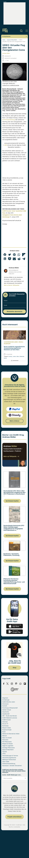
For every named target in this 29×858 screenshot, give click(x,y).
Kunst (3, 732)
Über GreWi (5, 761)
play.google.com (14, 631)
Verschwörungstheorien (9, 757)
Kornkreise (5, 726)
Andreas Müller (6, 53)
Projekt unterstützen (14, 817)
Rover (5, 358)
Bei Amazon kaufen (12, 589)
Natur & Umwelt (7, 738)
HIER (5, 145)
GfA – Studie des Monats (9, 716)
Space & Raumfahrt (12, 39)
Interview (5, 722)
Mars (18, 356)
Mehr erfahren (14, 421)
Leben (14, 356)
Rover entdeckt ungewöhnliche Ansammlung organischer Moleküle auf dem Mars (14, 348)
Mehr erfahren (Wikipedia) (11, 285)
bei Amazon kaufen (12, 501)
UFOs (3, 753)
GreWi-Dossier (6, 720)
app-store (14, 626)
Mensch (4, 735)
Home (3, 39)
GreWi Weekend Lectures (9, 718)
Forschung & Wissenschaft (10, 708)
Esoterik (4, 706)
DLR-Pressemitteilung (8, 119)
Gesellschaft (6, 714)
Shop (14, 667)
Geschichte (5, 712)
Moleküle (22, 356)
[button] (4, 254)
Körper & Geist (6, 728)
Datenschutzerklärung (8, 763)
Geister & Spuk (6, 710)
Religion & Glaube (7, 743)
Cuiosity (10, 356)
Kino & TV (5, 724)
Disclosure (5, 704)
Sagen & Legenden (7, 745)
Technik (4, 751)
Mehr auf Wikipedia (11, 456)
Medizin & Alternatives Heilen (10, 733)
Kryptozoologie (6, 729)
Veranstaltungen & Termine (10, 755)
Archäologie (5, 700)
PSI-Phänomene (7, 741)
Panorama (5, 739)
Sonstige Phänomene (8, 747)
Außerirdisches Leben (11, 342)
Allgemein (5, 698)
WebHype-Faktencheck (9, 759)
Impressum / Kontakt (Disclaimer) (12, 765)
